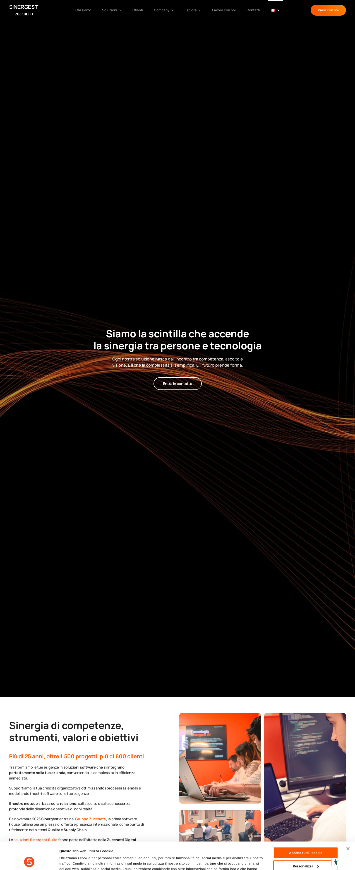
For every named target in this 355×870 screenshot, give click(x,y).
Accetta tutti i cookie (305, 827)
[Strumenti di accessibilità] (335, 862)
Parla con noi (328, 10)
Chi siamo (83, 10)
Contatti (253, 10)
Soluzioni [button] (112, 10)
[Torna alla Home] (26, 10)
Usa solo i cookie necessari (305, 854)
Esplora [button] (193, 10)
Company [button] (164, 10)
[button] (275, 10)
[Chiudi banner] (348, 822)
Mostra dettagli (71, 861)
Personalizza (306, 840)
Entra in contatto (177, 383)
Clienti (137, 10)
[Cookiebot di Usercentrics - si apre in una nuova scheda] (29, 861)
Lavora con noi (224, 10)
